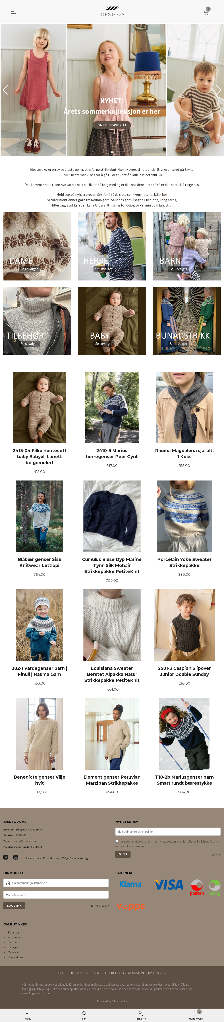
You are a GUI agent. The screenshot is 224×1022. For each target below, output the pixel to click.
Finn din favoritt (112, 125)
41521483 (21, 837)
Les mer (216, 856)
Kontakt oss (15, 958)
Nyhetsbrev (157, 974)
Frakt (62, 974)
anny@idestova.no (25, 842)
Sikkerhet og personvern (124, 974)
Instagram (14, 948)
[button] (219, 90)
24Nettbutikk (119, 1003)
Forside (13, 934)
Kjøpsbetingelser (85, 974)
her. (165, 194)
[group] (112, 90)
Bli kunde (14, 939)
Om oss (13, 944)
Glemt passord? (100, 907)
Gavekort (14, 953)
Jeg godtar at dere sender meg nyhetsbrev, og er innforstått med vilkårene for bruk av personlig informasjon (167, 845)
